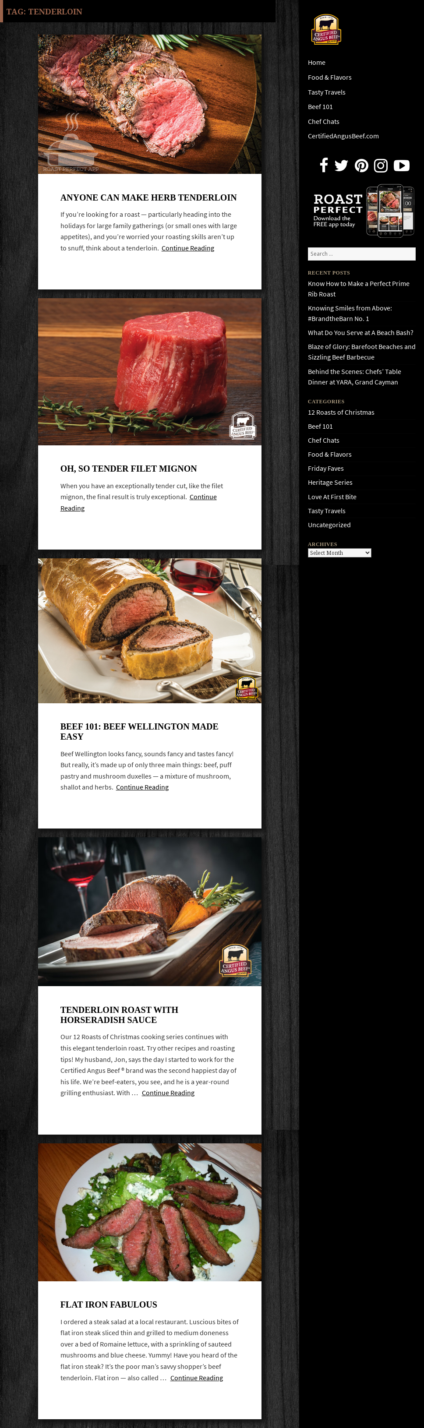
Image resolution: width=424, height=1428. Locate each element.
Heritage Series (330, 482)
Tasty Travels (327, 92)
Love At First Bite (332, 496)
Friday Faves (326, 468)
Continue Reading (188, 248)
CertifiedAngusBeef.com (343, 136)
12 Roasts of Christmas (341, 412)
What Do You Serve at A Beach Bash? (360, 332)
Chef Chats (323, 121)
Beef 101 (320, 106)
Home (316, 62)
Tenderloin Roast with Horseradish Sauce (119, 1015)
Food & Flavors (330, 77)
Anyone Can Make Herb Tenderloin (148, 197)
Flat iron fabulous (108, 1304)
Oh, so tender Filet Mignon (128, 468)
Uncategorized (329, 524)
